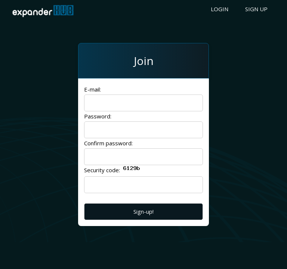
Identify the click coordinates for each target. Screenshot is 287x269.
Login (219, 9)
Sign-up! (143, 211)
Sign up (256, 9)
